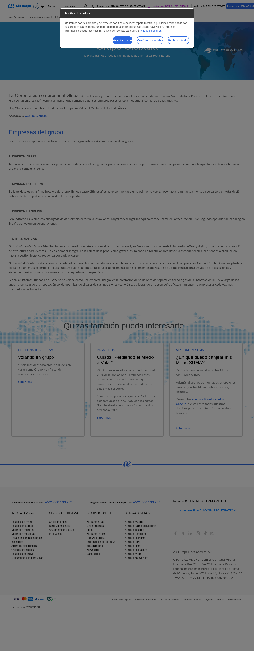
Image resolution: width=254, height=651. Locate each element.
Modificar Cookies (191, 599)
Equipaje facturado (22, 525)
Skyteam (209, 599)
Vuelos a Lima (132, 545)
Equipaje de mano (21, 521)
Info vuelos (55, 533)
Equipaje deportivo (22, 553)
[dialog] (127, 29)
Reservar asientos (59, 525)
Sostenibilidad (95, 545)
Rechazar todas (173, 41)
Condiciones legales (121, 599)
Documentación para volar (27, 557)
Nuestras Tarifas (96, 533)
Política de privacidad (145, 599)
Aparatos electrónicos (24, 545)
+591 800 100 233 (58, 502)
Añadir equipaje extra (61, 529)
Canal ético (93, 553)
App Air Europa (96, 537)
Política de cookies (169, 599)
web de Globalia (36, 115)
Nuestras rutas (95, 521)
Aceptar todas (98, 41)
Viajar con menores (22, 529)
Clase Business (95, 525)
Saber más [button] (25, 381)
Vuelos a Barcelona (135, 533)
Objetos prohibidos (22, 549)
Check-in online (58, 521)
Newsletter (93, 549)
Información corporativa (101, 541)
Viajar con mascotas (23, 533)
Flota (90, 529)
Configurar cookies (136, 41)
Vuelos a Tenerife (134, 529)
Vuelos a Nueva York (136, 557)
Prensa (220, 599)
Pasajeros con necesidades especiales (26, 539)
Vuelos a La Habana (135, 549)
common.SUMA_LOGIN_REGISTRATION (208, 510)
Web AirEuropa (16, 16)
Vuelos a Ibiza (132, 541)
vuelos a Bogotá (203, 399)
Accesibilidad (234, 599)
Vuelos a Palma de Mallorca (140, 525)
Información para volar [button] (40, 16)
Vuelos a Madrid (133, 521)
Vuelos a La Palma (134, 537)
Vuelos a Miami (133, 553)
